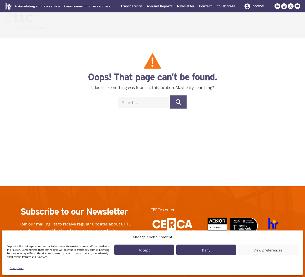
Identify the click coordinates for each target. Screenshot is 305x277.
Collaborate (226, 6)
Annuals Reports (160, 6)
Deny (206, 250)
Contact (205, 6)
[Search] (178, 102)
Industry (200, 25)
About (130, 25)
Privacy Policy (17, 268)
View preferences (268, 250)
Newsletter (185, 6)
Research (163, 25)
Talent (231, 25)
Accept (144, 250)
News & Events (272, 25)
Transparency (131, 6)
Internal (258, 6)
